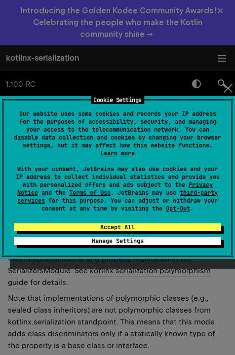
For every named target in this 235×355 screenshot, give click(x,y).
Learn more (117, 153)
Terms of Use (90, 193)
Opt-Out (178, 209)
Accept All (117, 227)
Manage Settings (118, 241)
